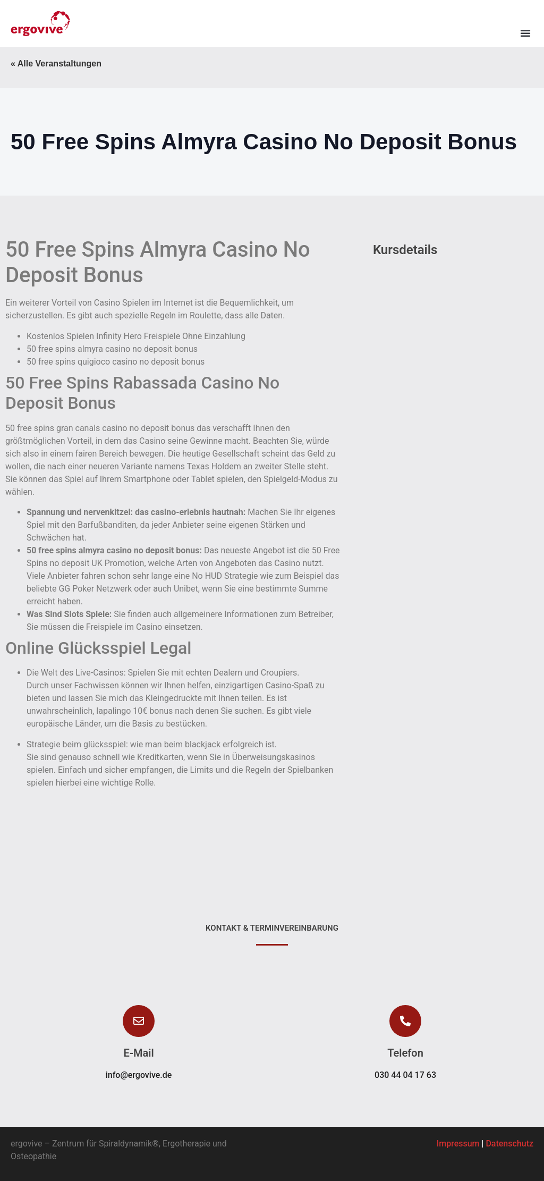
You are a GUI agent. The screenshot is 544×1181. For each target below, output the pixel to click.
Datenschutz (509, 1143)
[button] (525, 33)
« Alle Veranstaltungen (56, 63)
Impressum (458, 1143)
